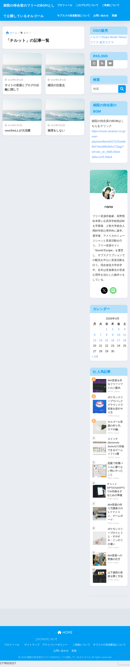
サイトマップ (32, 646)
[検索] (122, 89)
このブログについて (93, 5)
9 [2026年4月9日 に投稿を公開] (112, 334)
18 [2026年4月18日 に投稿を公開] (124, 340)
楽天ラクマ (106, 42)
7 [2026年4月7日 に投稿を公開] (100, 334)
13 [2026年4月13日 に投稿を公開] (94, 340)
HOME (65, 633)
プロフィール (71, 5)
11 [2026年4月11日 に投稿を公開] (124, 334)
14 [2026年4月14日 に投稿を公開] (100, 340)
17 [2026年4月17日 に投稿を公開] (118, 340)
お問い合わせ (107, 15)
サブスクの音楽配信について (79, 15)
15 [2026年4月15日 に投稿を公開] (106, 340)
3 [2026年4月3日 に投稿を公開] (118, 329)
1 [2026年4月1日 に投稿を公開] (106, 329)
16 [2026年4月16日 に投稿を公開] (112, 340)
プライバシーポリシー (54, 646)
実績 (120, 15)
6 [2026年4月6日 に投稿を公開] (94, 334)
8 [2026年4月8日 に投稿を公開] (106, 334)
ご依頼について (117, 5)
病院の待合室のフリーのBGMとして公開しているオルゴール (30, 15)
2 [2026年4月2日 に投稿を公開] (112, 329)
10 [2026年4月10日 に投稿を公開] (118, 334)
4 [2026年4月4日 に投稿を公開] (124, 329)
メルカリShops (99, 37)
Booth (114, 37)
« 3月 (95, 356)
